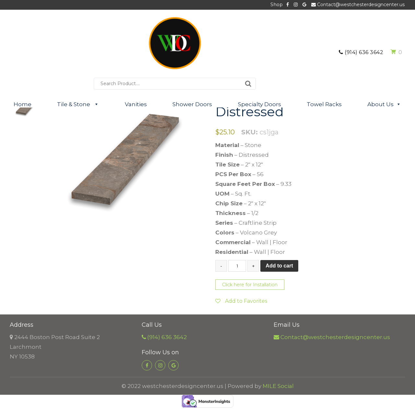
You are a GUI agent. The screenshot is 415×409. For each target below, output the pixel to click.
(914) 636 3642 (361, 52)
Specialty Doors (259, 104)
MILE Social (278, 386)
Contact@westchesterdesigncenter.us (358, 4)
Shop (276, 4)
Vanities (136, 104)
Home (22, 104)
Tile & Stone (78, 104)
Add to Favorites (241, 301)
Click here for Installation (250, 285)
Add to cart (279, 265)
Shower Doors (192, 104)
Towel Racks (324, 104)
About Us (384, 104)
